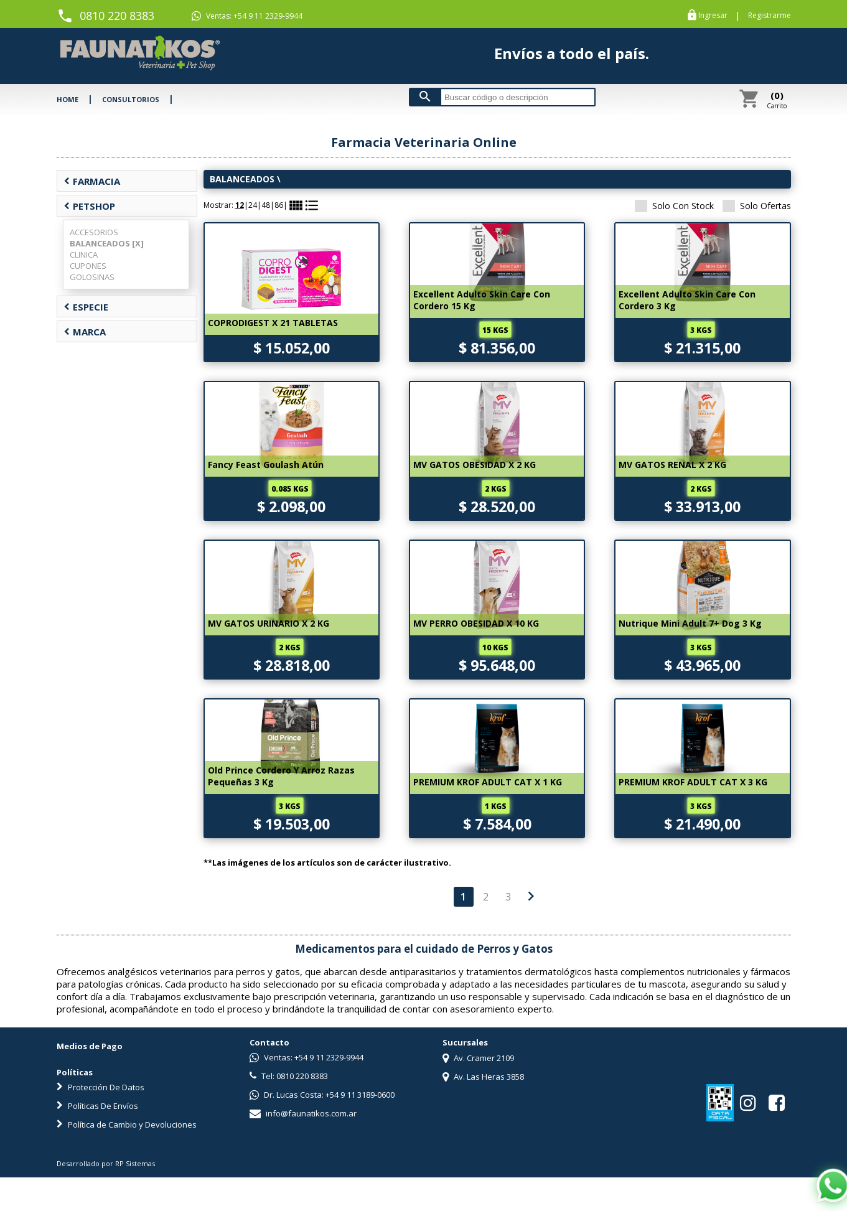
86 (278, 205)
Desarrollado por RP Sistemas (106, 1163)
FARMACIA (91, 181)
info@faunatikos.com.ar (303, 1113)
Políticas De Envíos (97, 1105)
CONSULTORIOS (130, 99)
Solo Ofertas (757, 206)
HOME (67, 99)
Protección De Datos (100, 1087)
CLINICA (84, 254)
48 (265, 205)
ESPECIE (85, 307)
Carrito (777, 99)
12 (239, 205)
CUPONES (88, 265)
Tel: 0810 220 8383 (289, 1076)
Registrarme (769, 16)
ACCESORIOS (94, 232)
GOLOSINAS (92, 277)
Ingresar (713, 16)
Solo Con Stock (674, 206)
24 (252, 205)
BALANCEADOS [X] (107, 243)
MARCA (84, 331)
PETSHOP (89, 206)
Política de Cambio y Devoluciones (127, 1124)
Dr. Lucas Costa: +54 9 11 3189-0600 (322, 1094)
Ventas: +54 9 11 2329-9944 (247, 16)
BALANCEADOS (242, 179)
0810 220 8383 (117, 15)
